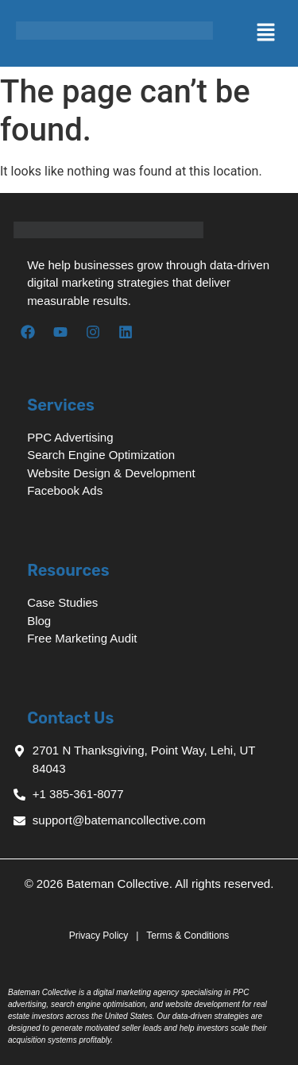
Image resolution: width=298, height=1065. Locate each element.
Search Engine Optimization (101, 454)
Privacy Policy (100, 935)
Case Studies (62, 602)
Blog (39, 620)
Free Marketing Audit (82, 638)
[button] (224, 33)
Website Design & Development (111, 473)
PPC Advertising (70, 437)
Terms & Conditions (187, 935)
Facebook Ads (65, 490)
